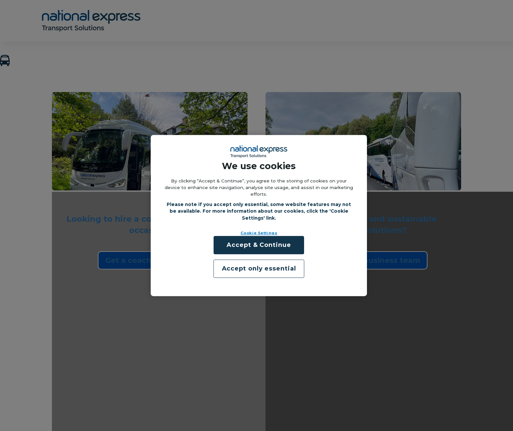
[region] (259, 215)
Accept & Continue (259, 245)
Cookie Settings (259, 233)
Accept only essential (259, 268)
